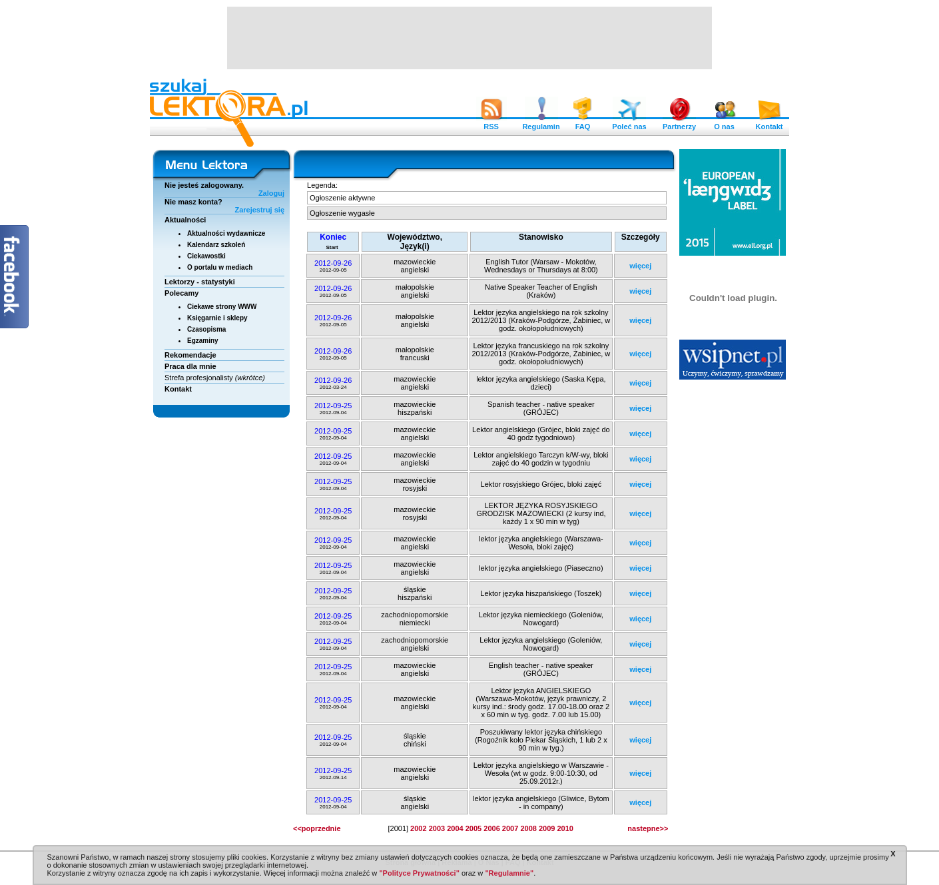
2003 (437, 828)
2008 (528, 828)
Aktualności (185, 220)
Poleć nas (629, 123)
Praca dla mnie (190, 366)
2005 (473, 828)
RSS (491, 123)
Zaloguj (271, 193)
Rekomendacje (190, 355)
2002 (418, 828)
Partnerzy (679, 123)
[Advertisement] (469, 37)
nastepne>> (647, 828)
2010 (565, 828)
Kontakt (769, 123)
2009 (547, 828)
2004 (455, 828)
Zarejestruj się (259, 210)
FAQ (582, 123)
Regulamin (540, 123)
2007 (510, 828)
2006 (491, 828)
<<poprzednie (317, 828)
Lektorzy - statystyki (199, 282)
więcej (640, 266)
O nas (724, 123)
